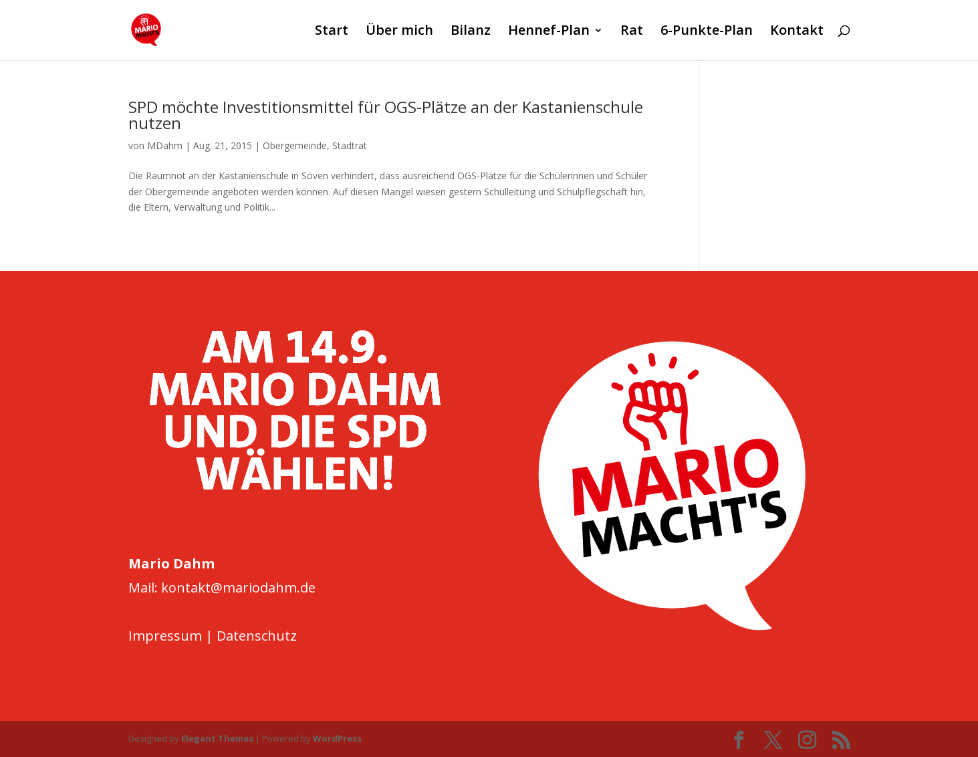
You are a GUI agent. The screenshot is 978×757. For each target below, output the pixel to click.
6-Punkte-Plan (706, 32)
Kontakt (797, 32)
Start (331, 32)
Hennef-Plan (549, 32)
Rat (631, 32)
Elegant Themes (217, 738)
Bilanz (471, 32)
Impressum (165, 636)
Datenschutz (257, 636)
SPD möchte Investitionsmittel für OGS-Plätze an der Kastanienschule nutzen (385, 115)
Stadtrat (349, 145)
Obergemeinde (295, 145)
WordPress (337, 738)
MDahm (164, 145)
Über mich (399, 32)
